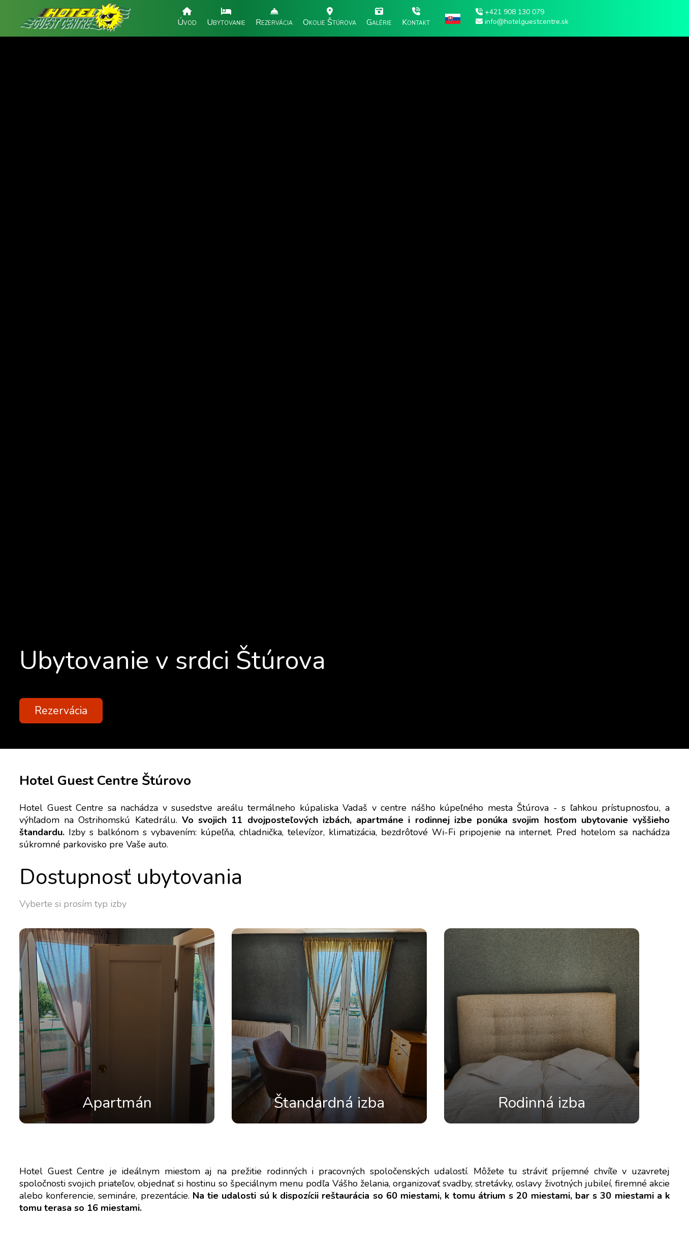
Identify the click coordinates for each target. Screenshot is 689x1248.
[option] (344, 374)
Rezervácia (61, 711)
